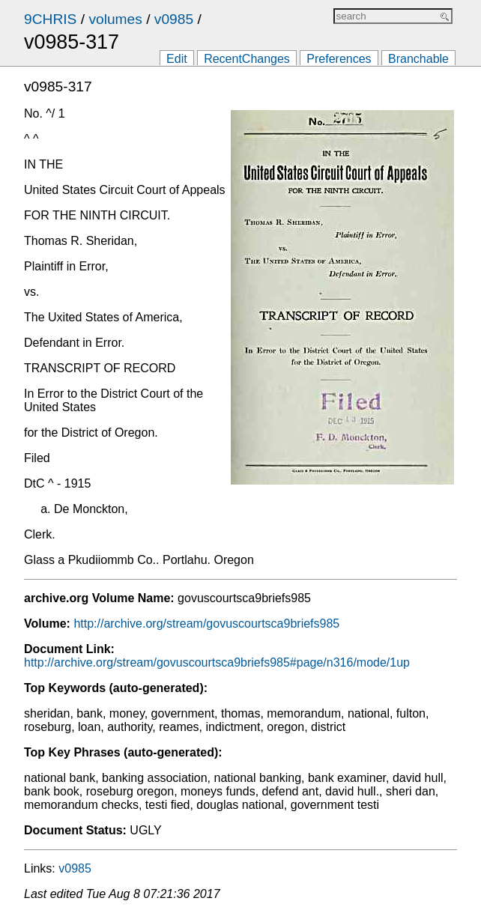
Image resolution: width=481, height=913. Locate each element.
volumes (115, 19)
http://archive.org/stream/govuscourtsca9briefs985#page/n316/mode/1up (217, 662)
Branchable (418, 58)
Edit (176, 58)
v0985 (173, 19)
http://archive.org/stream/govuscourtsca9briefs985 (206, 623)
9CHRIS (50, 19)
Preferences (338, 58)
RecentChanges (247, 58)
